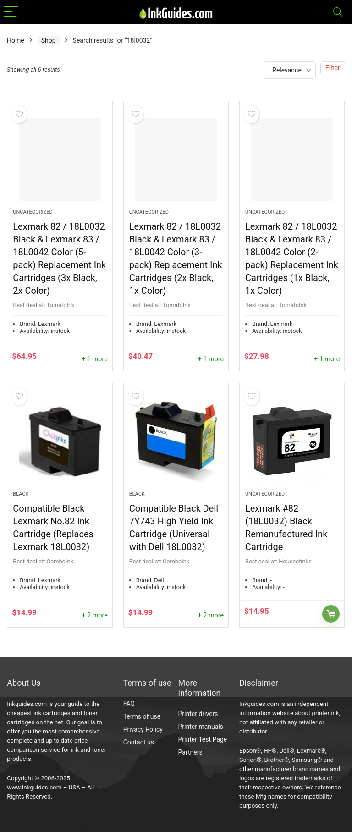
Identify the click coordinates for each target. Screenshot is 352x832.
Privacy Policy (143, 729)
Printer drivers (198, 713)
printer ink (325, 713)
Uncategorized (32, 212)
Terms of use (142, 716)
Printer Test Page (202, 739)
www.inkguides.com (34, 787)
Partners (190, 752)
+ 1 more (95, 359)
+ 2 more (95, 615)
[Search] (338, 12)
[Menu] (11, 12)
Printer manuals (201, 726)
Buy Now (330, 613)
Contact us (138, 742)
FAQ (129, 703)
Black (20, 494)
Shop (48, 40)
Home (15, 40)
